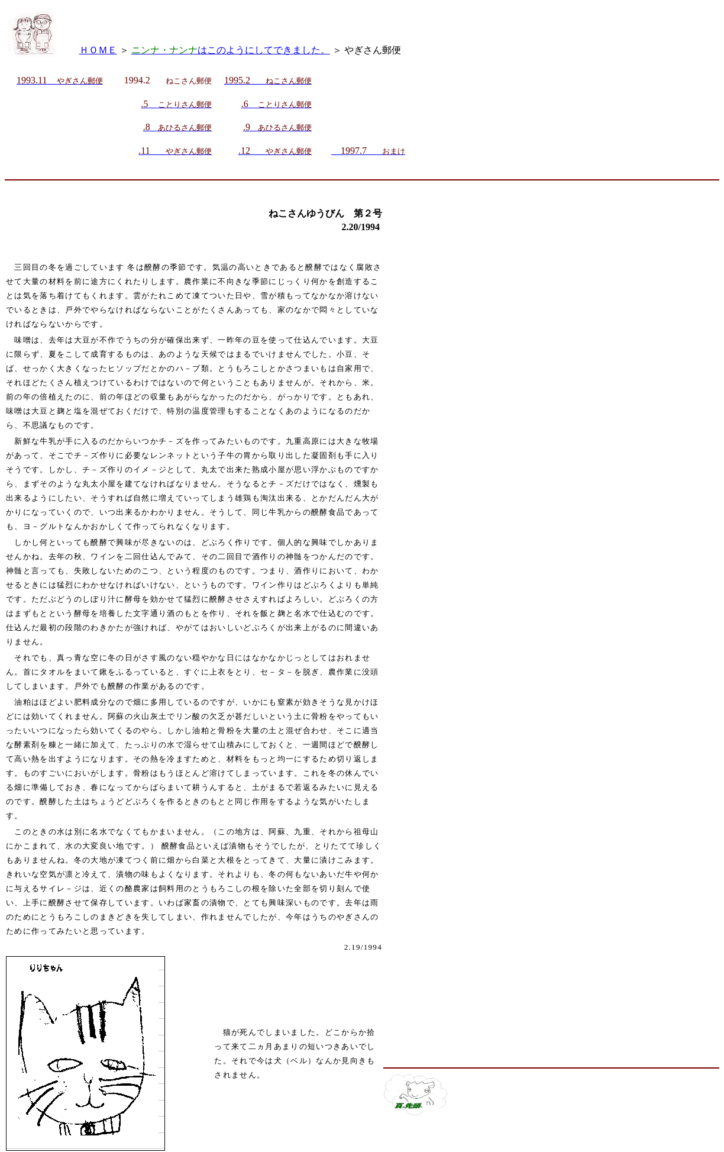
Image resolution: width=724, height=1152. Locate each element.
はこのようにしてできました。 (230, 50)
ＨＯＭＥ (98, 50)
